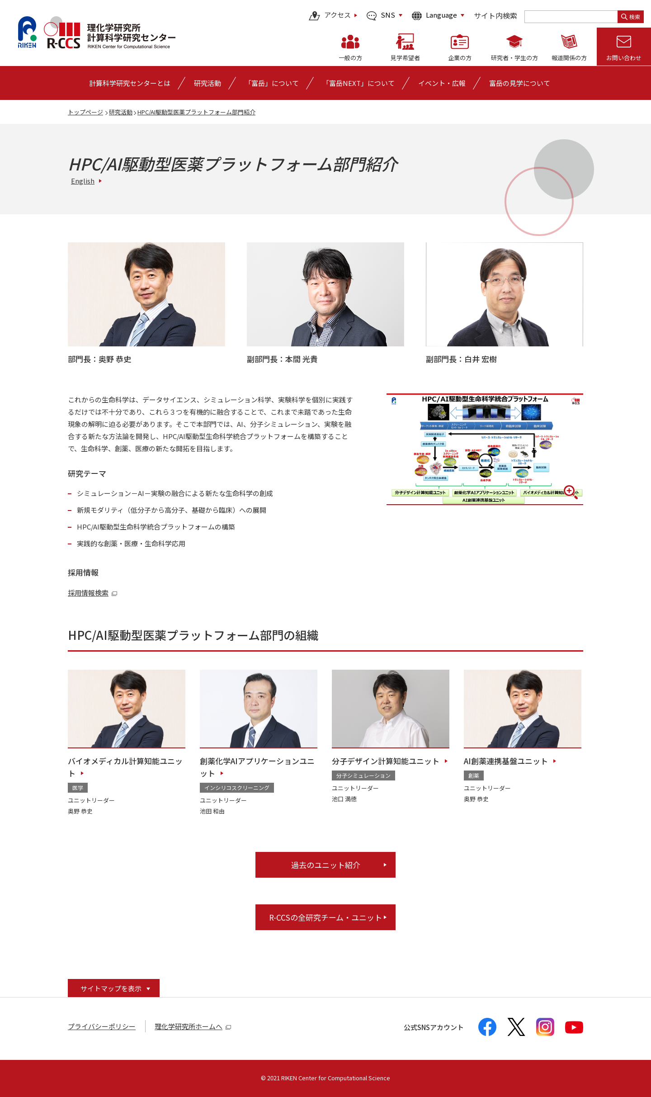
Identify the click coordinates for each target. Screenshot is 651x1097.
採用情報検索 (93, 592)
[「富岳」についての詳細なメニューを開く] (272, 83)
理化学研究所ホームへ (193, 1026)
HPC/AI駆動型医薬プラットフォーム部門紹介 (196, 112)
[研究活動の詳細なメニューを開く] (207, 83)
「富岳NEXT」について (358, 83)
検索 (630, 16)
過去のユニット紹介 (325, 864)
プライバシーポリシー (102, 1026)
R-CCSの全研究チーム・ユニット (325, 917)
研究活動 (120, 112)
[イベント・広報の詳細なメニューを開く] (442, 83)
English (82, 180)
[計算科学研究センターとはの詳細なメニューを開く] (129, 83)
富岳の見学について (519, 83)
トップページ (85, 112)
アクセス (330, 15)
